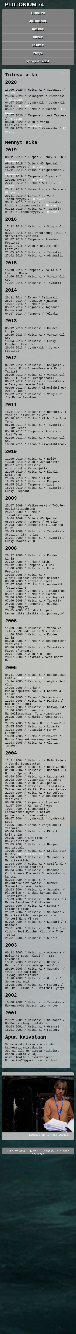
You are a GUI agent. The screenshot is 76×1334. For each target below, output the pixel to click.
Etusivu (38, 13)
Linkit (38, 49)
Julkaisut (38, 22)
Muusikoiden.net (30, 786)
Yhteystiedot (38, 67)
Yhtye (38, 58)
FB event (12, 102)
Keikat (38, 31)
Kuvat (38, 40)
